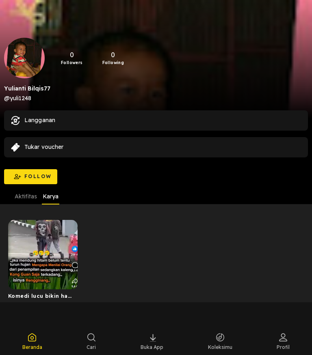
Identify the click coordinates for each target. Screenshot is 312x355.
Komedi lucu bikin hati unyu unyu (40, 297)
